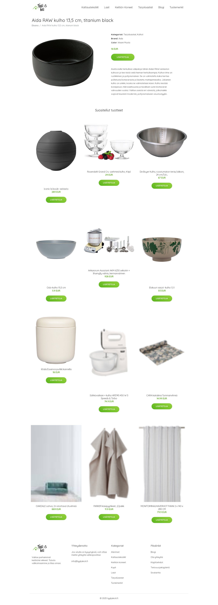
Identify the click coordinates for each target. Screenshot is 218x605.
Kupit (113, 569)
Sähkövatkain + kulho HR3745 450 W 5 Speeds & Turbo (109, 399)
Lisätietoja (123, 59)
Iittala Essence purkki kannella (56, 371)
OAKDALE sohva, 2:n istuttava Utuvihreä (56, 508)
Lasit (106, 8)
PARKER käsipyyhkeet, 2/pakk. (109, 508)
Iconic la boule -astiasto (56, 190)
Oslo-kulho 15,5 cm (56, 289)
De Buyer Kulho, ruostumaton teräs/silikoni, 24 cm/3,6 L (162, 175)
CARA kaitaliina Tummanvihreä (161, 397)
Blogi (161, 8)
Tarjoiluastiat (145, 8)
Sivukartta (155, 574)
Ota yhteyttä (157, 559)
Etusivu (35, 27)
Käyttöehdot (157, 564)
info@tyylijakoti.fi (79, 563)
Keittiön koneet (124, 8)
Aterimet (115, 554)
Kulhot (140, 36)
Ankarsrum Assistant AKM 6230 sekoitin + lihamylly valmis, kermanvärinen (109, 274)
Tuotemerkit (176, 8)
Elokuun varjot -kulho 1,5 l (162, 289)
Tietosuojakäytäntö (160, 569)
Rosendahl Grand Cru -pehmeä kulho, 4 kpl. (109, 173)
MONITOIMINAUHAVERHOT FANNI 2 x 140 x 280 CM (162, 509)
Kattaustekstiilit (90, 8)
